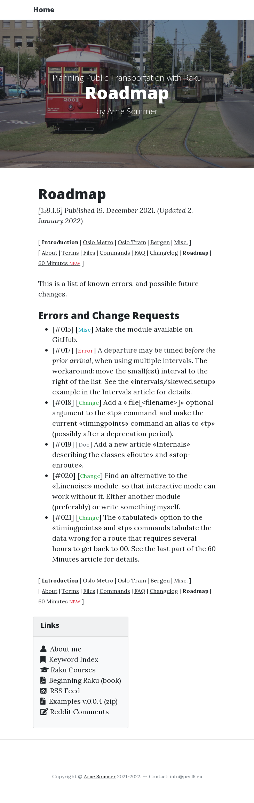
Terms (70, 252)
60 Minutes (59, 263)
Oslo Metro (98, 242)
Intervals (117, 391)
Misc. (181, 242)
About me (60, 648)
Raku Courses (68, 669)
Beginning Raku (69, 680)
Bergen (160, 242)
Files (89, 252)
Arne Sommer (100, 776)
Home (43, 9)
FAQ (139, 252)
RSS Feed (60, 690)
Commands (115, 252)
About (49, 252)
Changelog (164, 252)
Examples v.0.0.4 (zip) (79, 701)
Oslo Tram (132, 242)
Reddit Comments (74, 711)
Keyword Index (69, 659)
